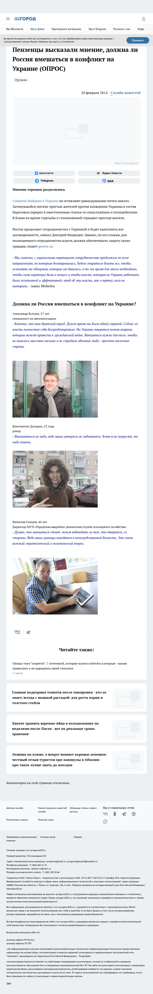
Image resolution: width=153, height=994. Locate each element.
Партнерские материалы (66, 29)
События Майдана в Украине (35, 201)
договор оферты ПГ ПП (18, 943)
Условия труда (47, 836)
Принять (138, 40)
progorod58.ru (63, 894)
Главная (78, 836)
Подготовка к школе (17, 819)
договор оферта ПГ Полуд (20, 939)
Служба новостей (126, 93)
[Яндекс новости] (109, 173)
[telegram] (29, 632)
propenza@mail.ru (56, 861)
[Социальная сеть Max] (109, 181)
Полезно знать (46, 819)
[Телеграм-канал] (44, 181)
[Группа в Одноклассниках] (114, 814)
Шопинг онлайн (14, 808)
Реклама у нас (121, 29)
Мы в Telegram (97, 29)
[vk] (17, 632)
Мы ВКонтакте (14, 29)
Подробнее (85, 956)
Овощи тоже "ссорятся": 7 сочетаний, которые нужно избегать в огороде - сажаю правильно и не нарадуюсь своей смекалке (76, 668)
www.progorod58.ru (35, 850)
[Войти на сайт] (143, 19)
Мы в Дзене (37, 29)
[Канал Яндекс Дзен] (133, 814)
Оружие (21, 80)
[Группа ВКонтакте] (44, 173)
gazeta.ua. (46, 246)
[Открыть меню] (7, 19)
